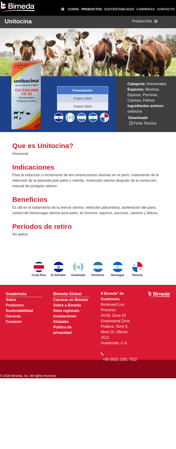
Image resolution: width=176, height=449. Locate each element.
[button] (7, 51)
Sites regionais (66, 311)
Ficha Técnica (142, 123)
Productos (15, 305)
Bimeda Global (67, 294)
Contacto (14, 322)
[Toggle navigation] (156, 21)
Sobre (11, 300)
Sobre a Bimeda (67, 305)
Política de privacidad (62, 330)
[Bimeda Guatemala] (17, 7)
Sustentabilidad (19, 311)
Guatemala (16, 294)
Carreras (13, 316)
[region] (88, 51)
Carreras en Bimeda (70, 300)
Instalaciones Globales (64, 319)
